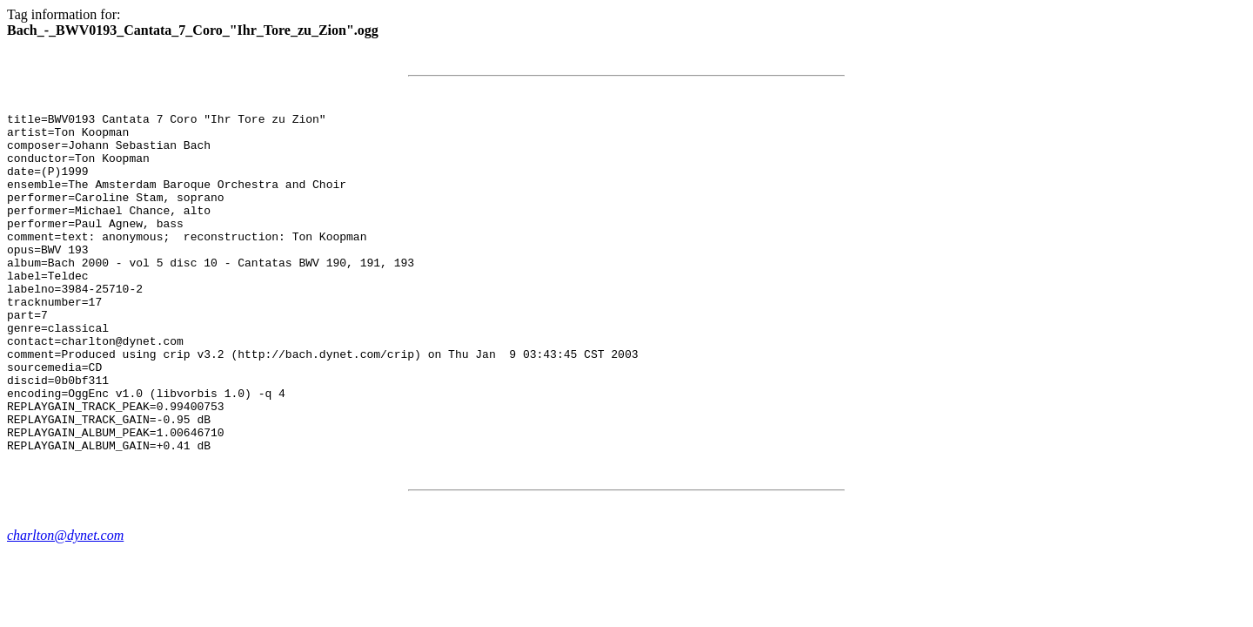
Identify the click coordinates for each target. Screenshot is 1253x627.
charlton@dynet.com (65, 603)
